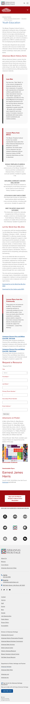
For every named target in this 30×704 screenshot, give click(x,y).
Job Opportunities (6, 616)
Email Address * (6, 406)
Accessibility (4, 625)
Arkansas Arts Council (7, 635)
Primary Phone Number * (9, 391)
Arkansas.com (5, 674)
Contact (3, 597)
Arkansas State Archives (8, 644)
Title (3, 369)
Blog (2, 610)
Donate (3, 613)
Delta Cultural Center (7, 648)
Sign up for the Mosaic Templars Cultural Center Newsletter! (15, 498)
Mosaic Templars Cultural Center (12, 18)
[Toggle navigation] (27, 3)
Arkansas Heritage (6, 17)
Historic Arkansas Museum (8, 651)
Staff (2, 603)
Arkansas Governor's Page (8, 568)
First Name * (5, 376)
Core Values (4, 565)
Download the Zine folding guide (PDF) (13, 289)
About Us (4, 558)
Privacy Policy (5, 622)
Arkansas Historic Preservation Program (12, 638)
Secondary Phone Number (9, 399)
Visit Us (3, 600)
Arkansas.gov (5, 677)
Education (24, 18)
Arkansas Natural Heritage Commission (12, 641)
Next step (6, 414)
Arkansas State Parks (7, 670)
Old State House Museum (8, 657)
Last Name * (5, 384)
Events (3, 606)
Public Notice (5, 619)
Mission (3, 561)
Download (5, 482)
